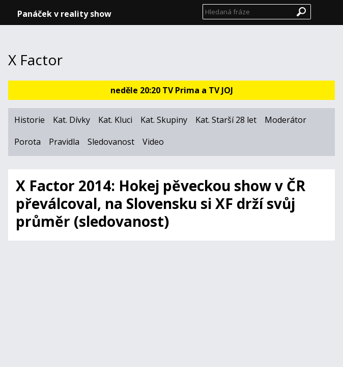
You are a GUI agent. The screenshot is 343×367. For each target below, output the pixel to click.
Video (153, 141)
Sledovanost (111, 141)
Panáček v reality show (64, 13)
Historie (29, 119)
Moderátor (285, 119)
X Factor (35, 60)
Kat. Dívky (71, 119)
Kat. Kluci (115, 119)
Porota (27, 141)
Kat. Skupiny (163, 119)
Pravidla (64, 141)
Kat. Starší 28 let (225, 119)
